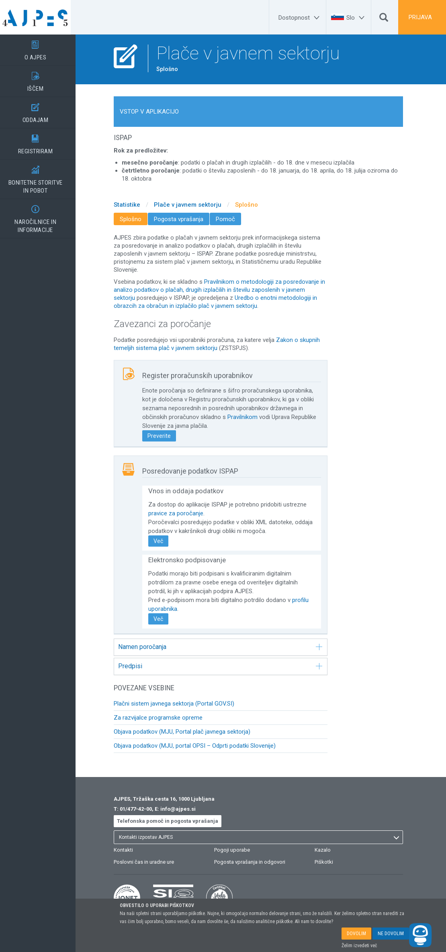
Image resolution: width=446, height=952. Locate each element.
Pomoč (230, 219)
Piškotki (328, 862)
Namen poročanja (225, 647)
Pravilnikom (247, 417)
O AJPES (40, 48)
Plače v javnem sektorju (192, 204)
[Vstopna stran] (40, 17)
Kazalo (327, 850)
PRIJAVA (420, 17)
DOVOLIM (356, 933)
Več (163, 541)
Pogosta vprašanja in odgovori (254, 862)
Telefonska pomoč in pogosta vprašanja (172, 821)
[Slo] (356, 17)
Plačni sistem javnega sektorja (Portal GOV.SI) (179, 703)
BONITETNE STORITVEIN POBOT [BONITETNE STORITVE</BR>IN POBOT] (40, 177)
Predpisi (225, 666)
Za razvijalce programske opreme (163, 717)
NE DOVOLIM (391, 933)
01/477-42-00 (141, 809)
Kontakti (128, 850)
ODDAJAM (40, 110)
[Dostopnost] (300, 17)
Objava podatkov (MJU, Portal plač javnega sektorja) (187, 731)
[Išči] (383, 19)
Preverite (164, 436)
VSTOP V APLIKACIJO (154, 111)
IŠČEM (40, 79)
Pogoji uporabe (237, 850)
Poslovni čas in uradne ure (149, 862)
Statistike (132, 204)
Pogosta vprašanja (183, 219)
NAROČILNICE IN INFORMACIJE (40, 216)
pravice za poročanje (180, 513)
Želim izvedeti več (359, 945)
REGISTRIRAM (40, 141)
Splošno (251, 204)
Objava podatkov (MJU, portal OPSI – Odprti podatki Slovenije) (199, 745)
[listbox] (263, 837)
